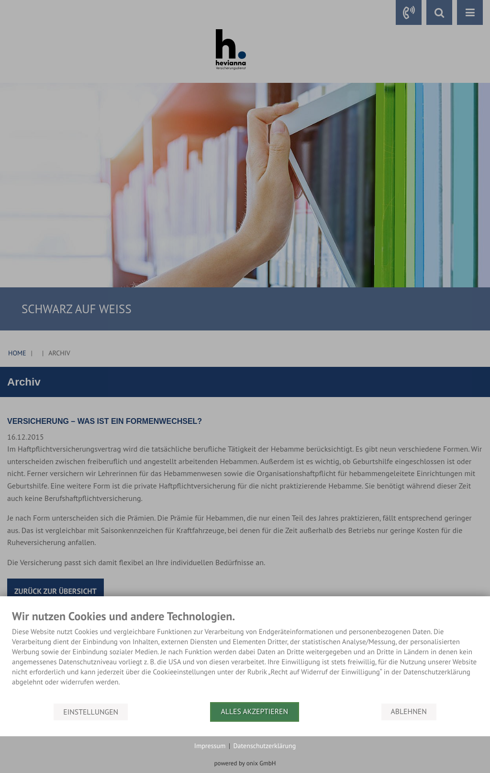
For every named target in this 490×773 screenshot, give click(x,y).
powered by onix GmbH (245, 763)
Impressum (210, 745)
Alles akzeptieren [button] (255, 711)
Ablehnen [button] (409, 711)
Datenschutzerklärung (264, 745)
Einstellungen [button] (90, 711)
